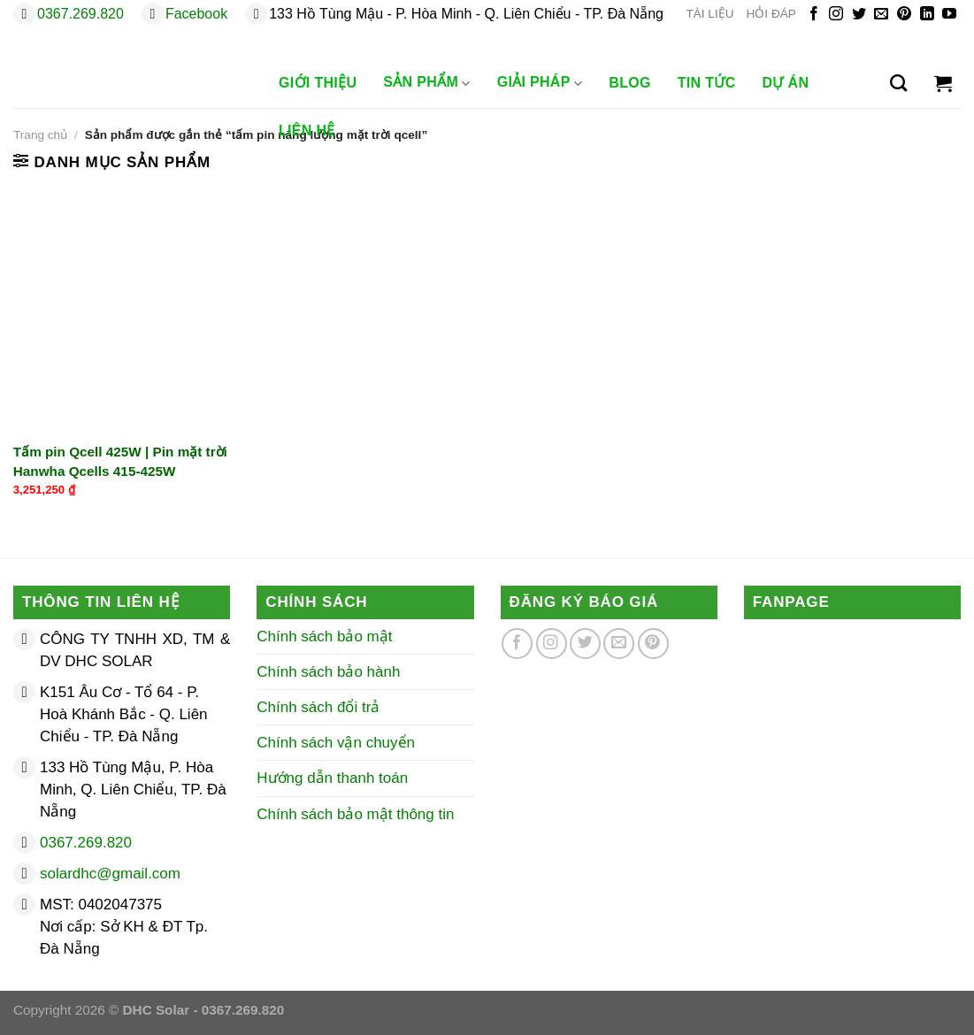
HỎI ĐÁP (771, 13)
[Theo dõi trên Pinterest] (904, 14)
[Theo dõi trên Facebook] (814, 14)
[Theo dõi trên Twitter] (859, 14)
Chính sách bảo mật (324, 636)
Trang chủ (40, 135)
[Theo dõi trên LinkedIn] (927, 14)
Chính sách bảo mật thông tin (355, 814)
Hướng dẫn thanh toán (332, 778)
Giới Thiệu (318, 82)
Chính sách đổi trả (318, 707)
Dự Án (786, 82)
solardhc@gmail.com (110, 873)
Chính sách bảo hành (328, 671)
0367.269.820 (80, 13)
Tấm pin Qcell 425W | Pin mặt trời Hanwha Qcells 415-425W (120, 461)
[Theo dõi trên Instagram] (836, 14)
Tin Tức (707, 82)
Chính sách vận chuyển (336, 742)
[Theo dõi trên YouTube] (949, 14)
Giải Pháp (540, 83)
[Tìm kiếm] (898, 83)
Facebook (196, 13)
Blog (630, 82)
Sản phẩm (426, 83)
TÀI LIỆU (709, 13)
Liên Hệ (307, 130)
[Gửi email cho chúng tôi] (881, 14)
